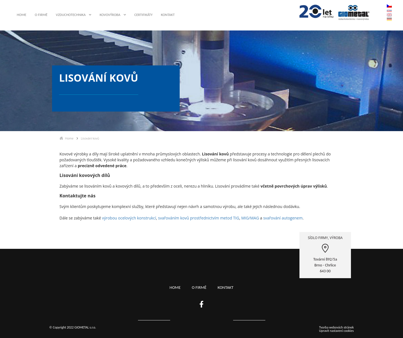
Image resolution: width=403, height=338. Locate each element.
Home (21, 15)
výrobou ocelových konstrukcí (129, 218)
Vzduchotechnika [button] (71, 15)
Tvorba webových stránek (336, 327)
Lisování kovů (90, 138)
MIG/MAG (250, 218)
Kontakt (168, 15)
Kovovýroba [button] (110, 15)
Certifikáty (143, 15)
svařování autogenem (283, 218)
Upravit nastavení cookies (336, 331)
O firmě (41, 15)
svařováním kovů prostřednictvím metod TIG (198, 218)
